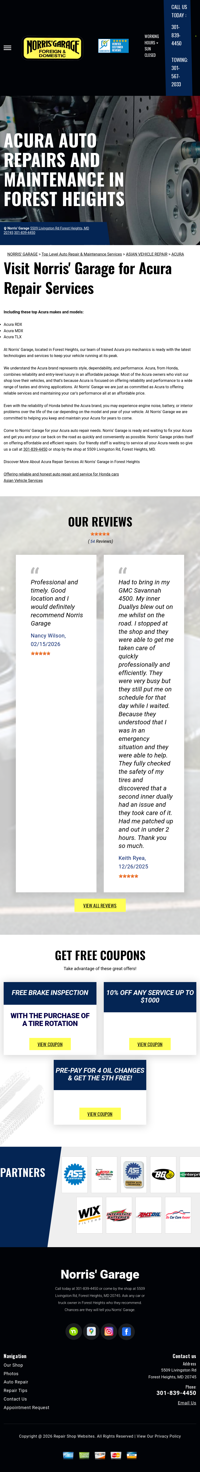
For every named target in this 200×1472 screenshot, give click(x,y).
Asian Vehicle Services (23, 480)
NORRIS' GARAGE (22, 254)
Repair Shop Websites (74, 1436)
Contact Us (15, 1399)
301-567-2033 (176, 76)
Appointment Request (26, 1407)
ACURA (177, 254)
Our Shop (13, 1365)
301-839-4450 (176, 35)
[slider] (100, 534)
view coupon (50, 1044)
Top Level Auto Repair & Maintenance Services (82, 254)
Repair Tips (16, 1390)
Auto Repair (16, 1381)
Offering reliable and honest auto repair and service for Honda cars (61, 474)
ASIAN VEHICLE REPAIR (147, 254)
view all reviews (99, 905)
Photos (11, 1373)
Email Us (187, 1403)
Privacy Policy (168, 1436)
